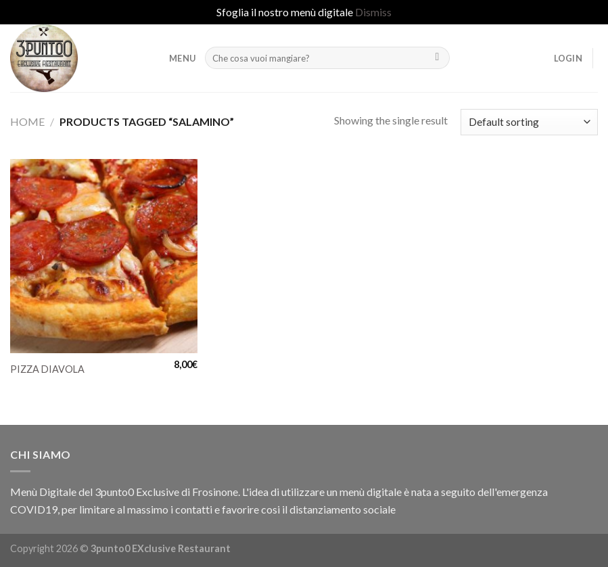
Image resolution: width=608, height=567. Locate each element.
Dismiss (373, 11)
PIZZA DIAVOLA (47, 369)
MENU (182, 58)
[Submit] (437, 58)
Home (27, 121)
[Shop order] (529, 122)
